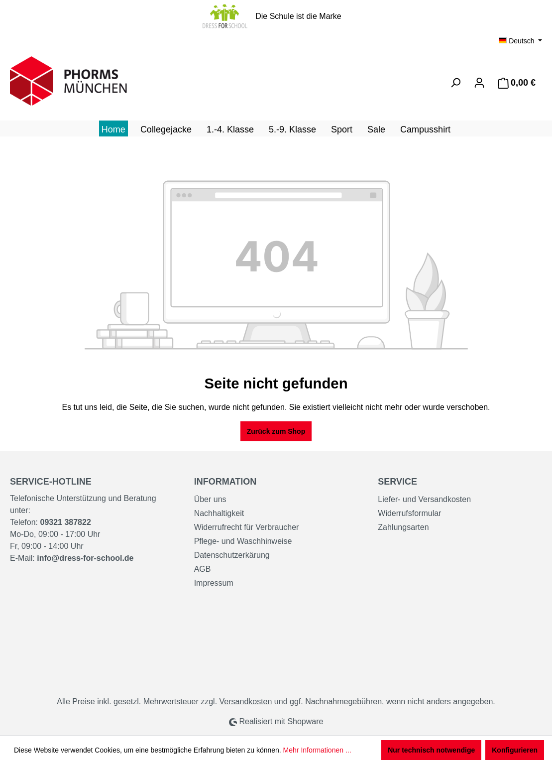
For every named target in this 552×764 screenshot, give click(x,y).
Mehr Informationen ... (317, 750)
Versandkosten (246, 701)
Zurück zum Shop (276, 431)
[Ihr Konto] (479, 83)
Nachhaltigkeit (219, 513)
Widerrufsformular (409, 513)
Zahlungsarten (403, 527)
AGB (202, 569)
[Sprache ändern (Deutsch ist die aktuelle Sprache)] (520, 40)
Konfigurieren (515, 750)
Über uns (210, 499)
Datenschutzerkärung (232, 555)
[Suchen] (455, 83)
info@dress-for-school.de (85, 558)
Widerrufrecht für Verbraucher (246, 527)
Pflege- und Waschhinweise (243, 541)
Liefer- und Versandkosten (424, 499)
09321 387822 (65, 522)
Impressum (213, 583)
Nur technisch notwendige (431, 750)
